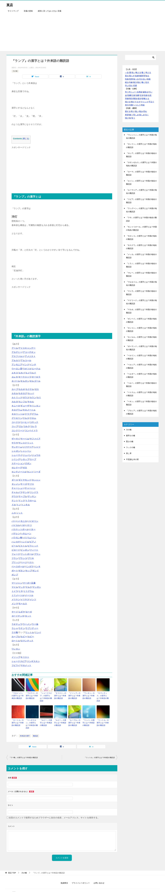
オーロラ (36, 377)
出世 (149, 95)
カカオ (22, 389)
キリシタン (35, 406)
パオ (23, 525)
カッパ (31, 393)
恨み (141, 111)
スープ (33, 459)
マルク (29, 587)
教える (138, 72)
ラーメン (27, 624)
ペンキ (37, 566)
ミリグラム (28, 591)
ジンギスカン (33, 661)
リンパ (38, 632)
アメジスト (30, 356)
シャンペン (26, 451)
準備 (127, 98)
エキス (15, 373)
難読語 (35, 729)
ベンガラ (29, 566)
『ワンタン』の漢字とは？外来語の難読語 (88, 695)
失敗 (145, 95)
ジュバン (27, 455)
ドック (22, 500)
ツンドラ (34, 492)
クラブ (28, 414)
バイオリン (33, 521)
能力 (135, 82)
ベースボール (18, 566)
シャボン (16, 451)
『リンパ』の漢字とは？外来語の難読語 (88, 719)
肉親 (149, 79)
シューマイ (17, 455)
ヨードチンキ (18, 616)
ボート (15, 571)
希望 (127, 115)
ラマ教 (15, 632)
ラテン (22, 628)
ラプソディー (32, 628)
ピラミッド (33, 546)
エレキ (15, 377)
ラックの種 (130, 447)
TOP (12, 866)
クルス (26, 418)
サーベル (25, 439)
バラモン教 (17, 538)
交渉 (141, 95)
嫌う (131, 115)
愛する (127, 111)
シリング (16, 459)
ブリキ (31, 558)
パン (34, 538)
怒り (133, 111)
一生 (127, 72)
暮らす (132, 76)
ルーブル (16, 636)
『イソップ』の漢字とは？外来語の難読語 (74, 695)
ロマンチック (27, 641)
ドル (14, 505)
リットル (30, 632)
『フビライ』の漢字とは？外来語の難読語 (32, 695)
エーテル (36, 369)
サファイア (35, 439)
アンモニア (17, 364)
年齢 (131, 82)
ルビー (24, 636)
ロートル (16, 641)
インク (26, 364)
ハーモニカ (21, 521)
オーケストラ (25, 377)
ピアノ (33, 542)
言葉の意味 (28, 11)
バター (32, 529)
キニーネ (16, 406)
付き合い (142, 79)
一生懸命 (138, 92)
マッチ (22, 587)
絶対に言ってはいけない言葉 (49, 11)
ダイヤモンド (25, 480)
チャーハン (30, 488)
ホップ (29, 571)
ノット (19, 513)
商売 (131, 98)
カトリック (17, 397)
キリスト (25, 657)
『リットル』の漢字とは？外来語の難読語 (103, 719)
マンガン (36, 587)
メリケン (16, 599)
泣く (147, 115)
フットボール (27, 554)
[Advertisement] (82, 33)
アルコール (26, 360)
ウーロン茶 (17, 369)
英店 (10, 4)
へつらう (137, 105)
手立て (151, 102)
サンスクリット (26, 443)
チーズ (24, 484)
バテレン (16, 533)
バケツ (29, 525)
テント (15, 500)
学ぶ (127, 85)
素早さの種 (130, 436)
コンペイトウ (31, 430)
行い (150, 92)
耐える (146, 98)
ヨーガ (29, 612)
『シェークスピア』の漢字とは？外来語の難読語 (46, 695)
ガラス (26, 397)
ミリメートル (18, 595)
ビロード (16, 550)
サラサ (15, 443)
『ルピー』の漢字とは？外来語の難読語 (46, 719)
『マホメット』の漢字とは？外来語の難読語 (18, 695)
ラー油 (35, 624)
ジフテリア (28, 447)
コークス (16, 422)
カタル (15, 393)
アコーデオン (29, 352)
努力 (127, 105)
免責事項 (64, 876)
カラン (33, 397)
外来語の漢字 (25, 729)
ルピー (31, 636)
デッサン (32, 496)
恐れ (145, 111)
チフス (31, 484)
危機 (129, 95)
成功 (139, 98)
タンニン (36, 480)
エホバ (22, 373)
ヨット (28, 616)
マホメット (26, 665)
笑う (133, 118)
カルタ (15, 402)
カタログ (23, 393)
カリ (39, 397)
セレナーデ (17, 467)
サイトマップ (13, 11)
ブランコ (23, 558)
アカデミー (17, 352)
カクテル (30, 389)
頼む (133, 102)
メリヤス (25, 599)
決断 (137, 95)
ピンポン (25, 550)
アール (15, 348)
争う (127, 92)
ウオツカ (27, 369)
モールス (23, 603)
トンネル (25, 505)
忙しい (132, 92)
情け (127, 118)
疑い (137, 111)
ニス (14, 513)
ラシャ (15, 628)
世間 (131, 79)
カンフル (23, 402)
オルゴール (35, 381)
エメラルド (31, 373)
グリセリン (17, 418)
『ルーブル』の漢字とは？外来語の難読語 (74, 719)
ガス (37, 389)
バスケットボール (20, 529)
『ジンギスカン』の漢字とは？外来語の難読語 (32, 719)
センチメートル (19, 472)
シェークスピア (19, 661)
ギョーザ (25, 406)
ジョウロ (36, 455)
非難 (131, 105)
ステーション (18, 463)
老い (133, 72)
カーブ (15, 389)
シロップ (25, 459)
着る (127, 76)
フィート (34, 550)
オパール (16, 381)
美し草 (128, 453)
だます (138, 102)
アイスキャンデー (27, 348)
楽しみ (142, 115)
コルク (26, 426)
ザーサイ (16, 439)
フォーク (16, 554)
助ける (127, 102)
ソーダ (37, 472)
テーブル (23, 496)
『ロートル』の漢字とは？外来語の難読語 (18, 719)
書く (143, 72)
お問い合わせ (99, 876)
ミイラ (15, 591)
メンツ (33, 599)
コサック (34, 422)
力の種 (15, 71)
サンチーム (17, 447)
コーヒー (25, 422)
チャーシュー (18, 488)
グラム (35, 414)
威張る (145, 92)
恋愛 (135, 85)
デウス (15, 496)
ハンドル (25, 542)
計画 (133, 95)
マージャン (17, 583)
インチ (33, 364)
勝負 (135, 98)
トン (18, 505)
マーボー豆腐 (29, 583)
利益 (143, 105)
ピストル (23, 546)
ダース (15, 480)
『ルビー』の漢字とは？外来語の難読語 (60, 719)
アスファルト (18, 356)
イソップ (16, 657)
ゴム (21, 426)
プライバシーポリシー (81, 876)
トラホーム (31, 500)
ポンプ (15, 575)
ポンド (35, 571)
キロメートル (29, 410)
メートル (29, 595)
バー (14, 521)
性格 (127, 79)
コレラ (33, 426)
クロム (33, 418)
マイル (15, 587)
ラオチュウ (17, 624)
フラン (15, 558)
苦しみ (136, 115)
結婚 (137, 76)
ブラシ (37, 554)
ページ (24, 562)
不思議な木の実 (132, 459)
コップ (15, 426)
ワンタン (16, 649)
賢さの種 (129, 441)
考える (148, 72)
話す (147, 82)
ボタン (22, 571)
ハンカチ (16, 542)
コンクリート (18, 430)
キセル (31, 402)
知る (147, 76)
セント (30, 472)
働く (143, 82)
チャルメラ (17, 492)
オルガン (25, 381)
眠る (127, 82)
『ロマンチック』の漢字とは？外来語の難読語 (103, 695)
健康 (141, 76)
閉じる (26, 139)
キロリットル (18, 414)
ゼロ (25, 467)
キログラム (17, 410)
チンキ (26, 492)
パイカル (16, 525)
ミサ (21, 591)
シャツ (37, 447)
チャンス (144, 102)
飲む (139, 82)
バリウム (27, 538)
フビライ (16, 665)
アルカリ (16, 360)
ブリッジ (16, 562)
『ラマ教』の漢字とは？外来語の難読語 (23, 751)
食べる (136, 79)
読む (131, 85)
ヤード (15, 612)
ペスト (31, 562)
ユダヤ (22, 612)
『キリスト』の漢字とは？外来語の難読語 (60, 695)
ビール (15, 546)
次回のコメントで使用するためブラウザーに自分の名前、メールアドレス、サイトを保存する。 (54, 811)
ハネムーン (26, 533)
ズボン (28, 463)
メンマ (15, 603)
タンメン (16, 484)
